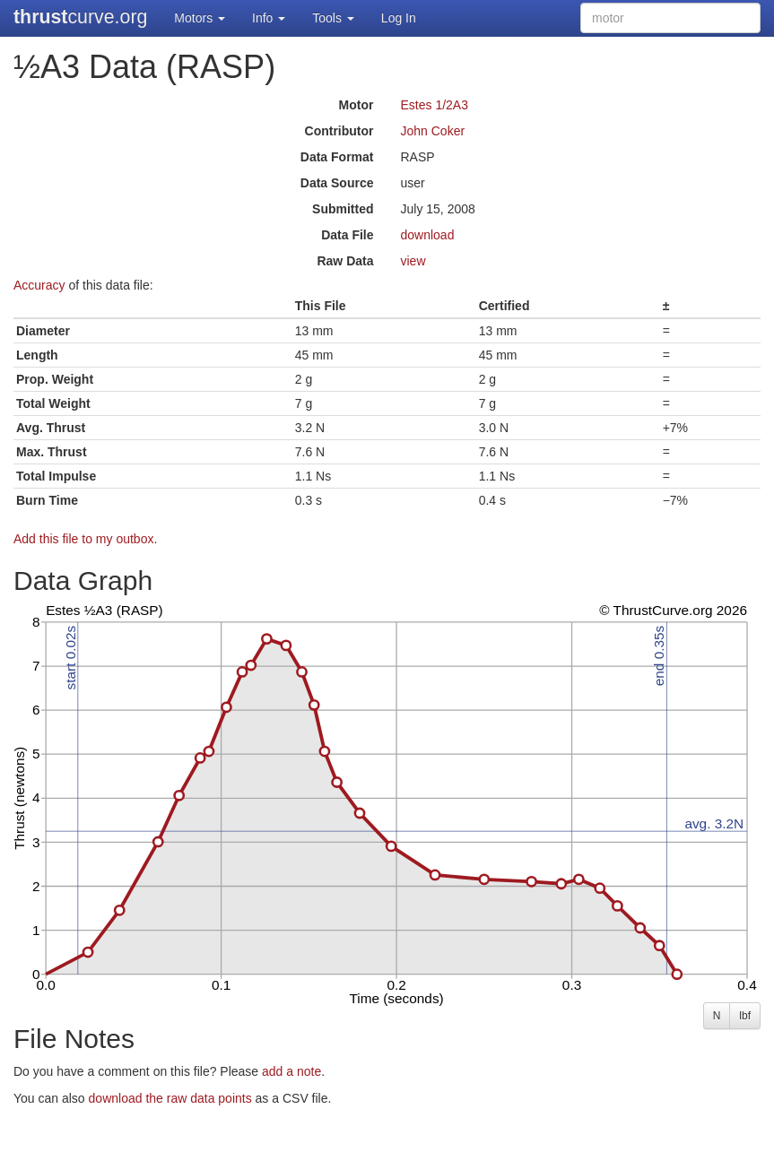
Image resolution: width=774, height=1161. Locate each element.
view (413, 261)
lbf (745, 1015)
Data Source (337, 183)
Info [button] (268, 18)
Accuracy (39, 285)
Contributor (339, 131)
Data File (347, 235)
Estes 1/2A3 (435, 105)
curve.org (80, 17)
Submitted (342, 209)
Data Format (337, 157)
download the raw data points (170, 1098)
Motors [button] (199, 18)
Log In (398, 18)
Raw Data (345, 261)
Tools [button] (333, 18)
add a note (291, 1071)
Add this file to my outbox (83, 539)
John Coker (433, 131)
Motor (356, 105)
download (428, 235)
